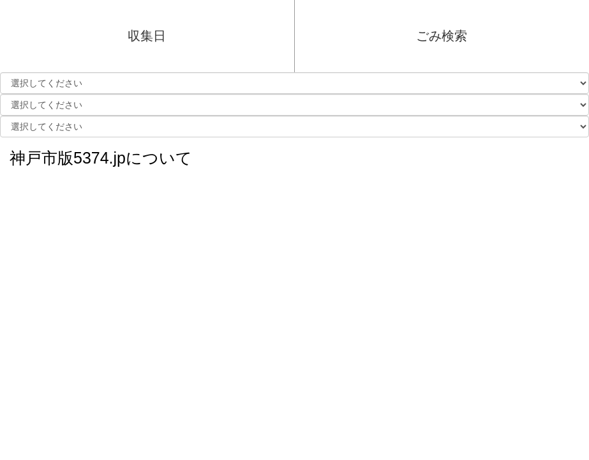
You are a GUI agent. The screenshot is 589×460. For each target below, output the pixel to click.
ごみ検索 (441, 36)
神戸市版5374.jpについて (101, 155)
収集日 (147, 36)
